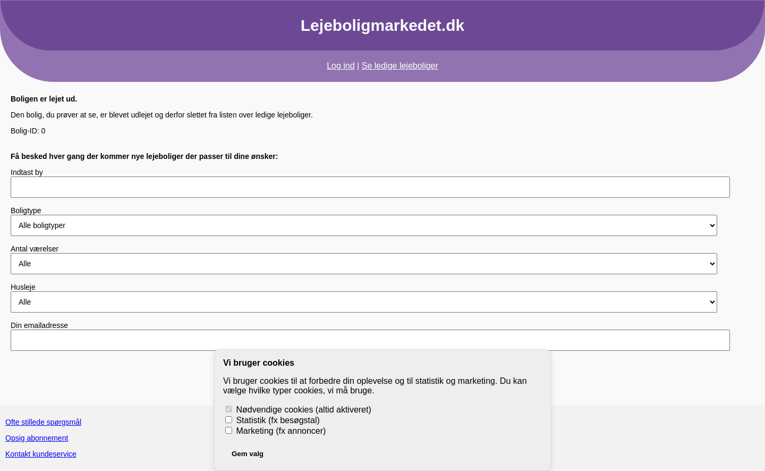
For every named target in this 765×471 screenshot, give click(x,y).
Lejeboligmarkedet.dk (382, 25)
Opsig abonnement (36, 438)
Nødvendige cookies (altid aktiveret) (298, 409)
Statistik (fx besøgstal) (272, 420)
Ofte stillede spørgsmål (43, 422)
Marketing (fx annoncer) (275, 430)
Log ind (341, 65)
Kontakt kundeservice (40, 454)
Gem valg (248, 454)
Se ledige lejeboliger (400, 65)
